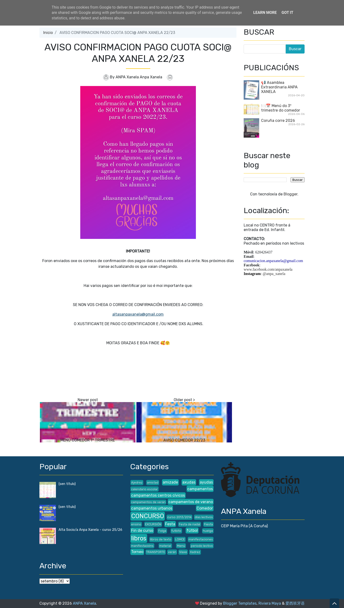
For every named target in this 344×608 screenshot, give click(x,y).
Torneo (137, 551)
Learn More (265, 12)
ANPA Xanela (84, 603)
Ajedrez (137, 482)
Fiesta (208, 524)
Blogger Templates (240, 603)
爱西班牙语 (295, 603)
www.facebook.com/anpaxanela (268, 269)
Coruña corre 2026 (278, 120)
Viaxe (183, 552)
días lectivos (204, 517)
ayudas (206, 482)
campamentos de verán (148, 502)
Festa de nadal (189, 524)
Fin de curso (142, 530)
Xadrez (195, 552)
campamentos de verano (190, 502)
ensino (136, 524)
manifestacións (142, 546)
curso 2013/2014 (179, 517)
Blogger (290, 194)
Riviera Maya (269, 603)
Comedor (205, 508)
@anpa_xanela (274, 274)
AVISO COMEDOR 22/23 (184, 440)
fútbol (192, 530)
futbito (176, 531)
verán (172, 552)
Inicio (48, 32)
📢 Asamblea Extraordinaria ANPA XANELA (279, 87)
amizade (170, 482)
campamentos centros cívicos (158, 495)
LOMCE (180, 539)
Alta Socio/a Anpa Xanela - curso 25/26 (90, 530)
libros (138, 538)
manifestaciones (200, 539)
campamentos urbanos (151, 508)
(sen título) (67, 484)
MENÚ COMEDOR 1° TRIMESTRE (87, 440)
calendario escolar (144, 489)
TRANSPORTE (155, 552)
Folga (162, 531)
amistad (152, 482)
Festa (170, 524)
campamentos (200, 489)
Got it (287, 12)
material (165, 546)
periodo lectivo (202, 546)
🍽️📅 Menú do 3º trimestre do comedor (280, 108)
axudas (188, 482)
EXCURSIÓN (153, 524)
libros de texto (160, 539)
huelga (208, 531)
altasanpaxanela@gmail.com (138, 314)
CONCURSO (147, 516)
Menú (181, 546)
